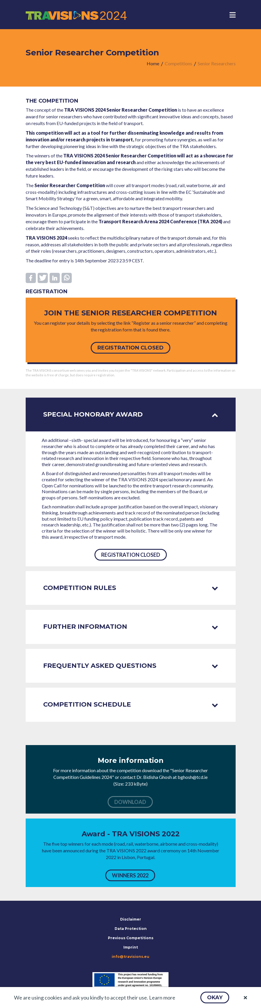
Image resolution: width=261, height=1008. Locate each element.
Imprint (130, 947)
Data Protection (131, 928)
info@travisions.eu (130, 956)
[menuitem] (153, 63)
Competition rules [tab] (130, 588)
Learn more (162, 997)
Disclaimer (130, 919)
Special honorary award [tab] (130, 414)
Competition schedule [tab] (130, 704)
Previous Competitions (130, 938)
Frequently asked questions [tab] (130, 666)
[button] (214, 997)
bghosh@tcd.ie (193, 777)
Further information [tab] (130, 627)
